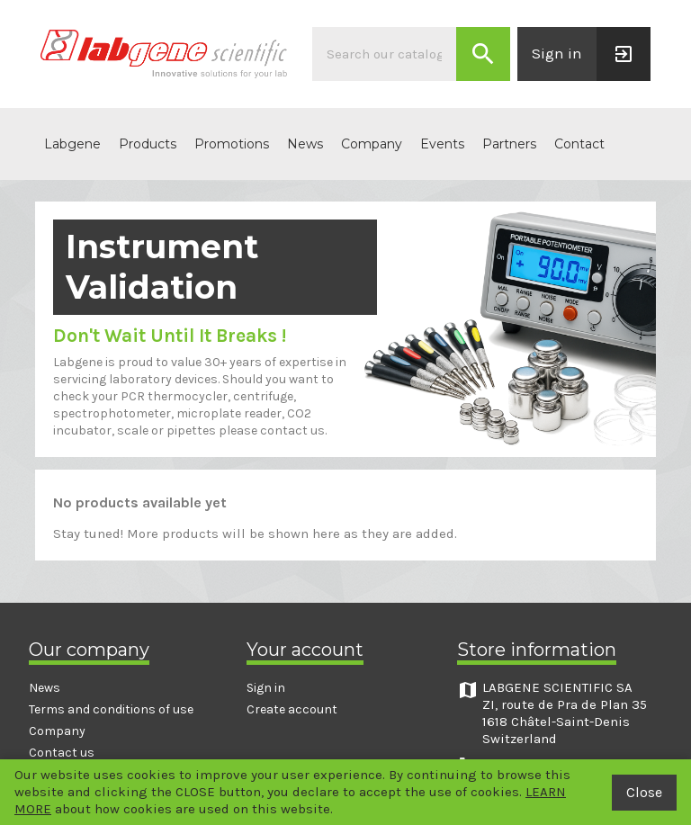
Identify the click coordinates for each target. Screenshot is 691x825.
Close (644, 792)
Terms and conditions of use (111, 709)
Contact (579, 144)
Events (442, 144)
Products (147, 144)
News (305, 144)
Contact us (61, 752)
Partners (509, 144)
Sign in (266, 687)
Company (371, 144)
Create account (292, 709)
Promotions (231, 144)
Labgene (72, 144)
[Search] (384, 54)
